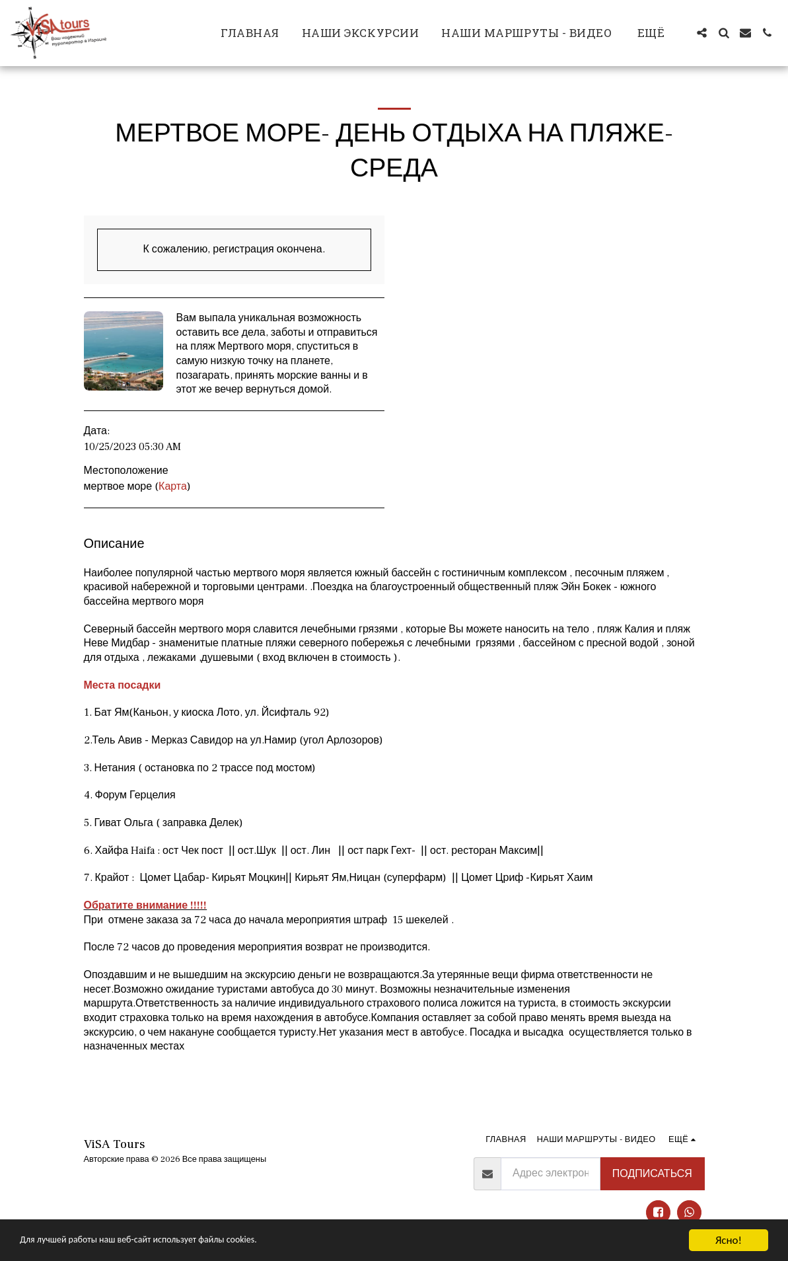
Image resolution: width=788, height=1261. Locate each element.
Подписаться (652, 1173)
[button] (702, 32)
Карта (173, 486)
